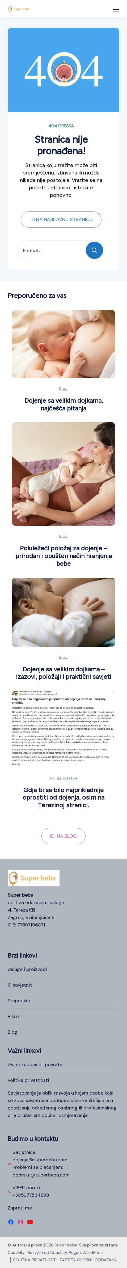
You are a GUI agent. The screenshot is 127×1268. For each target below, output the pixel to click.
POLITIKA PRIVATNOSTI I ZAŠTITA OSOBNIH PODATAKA (65, 1260)
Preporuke (19, 1000)
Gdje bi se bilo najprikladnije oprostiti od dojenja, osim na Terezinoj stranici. (63, 797)
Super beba (66, 1245)
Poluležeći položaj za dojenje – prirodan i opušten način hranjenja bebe (63, 555)
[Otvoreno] (116, 9)
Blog (63, 388)
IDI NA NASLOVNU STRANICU (61, 219)
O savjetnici (20, 985)
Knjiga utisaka (63, 778)
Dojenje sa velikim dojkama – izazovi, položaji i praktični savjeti (63, 673)
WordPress (93, 1252)
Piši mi (15, 1016)
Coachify (58, 1252)
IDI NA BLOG (63, 836)
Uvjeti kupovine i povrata (35, 1064)
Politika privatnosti (28, 1080)
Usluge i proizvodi (27, 969)
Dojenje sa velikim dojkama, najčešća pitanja (63, 404)
